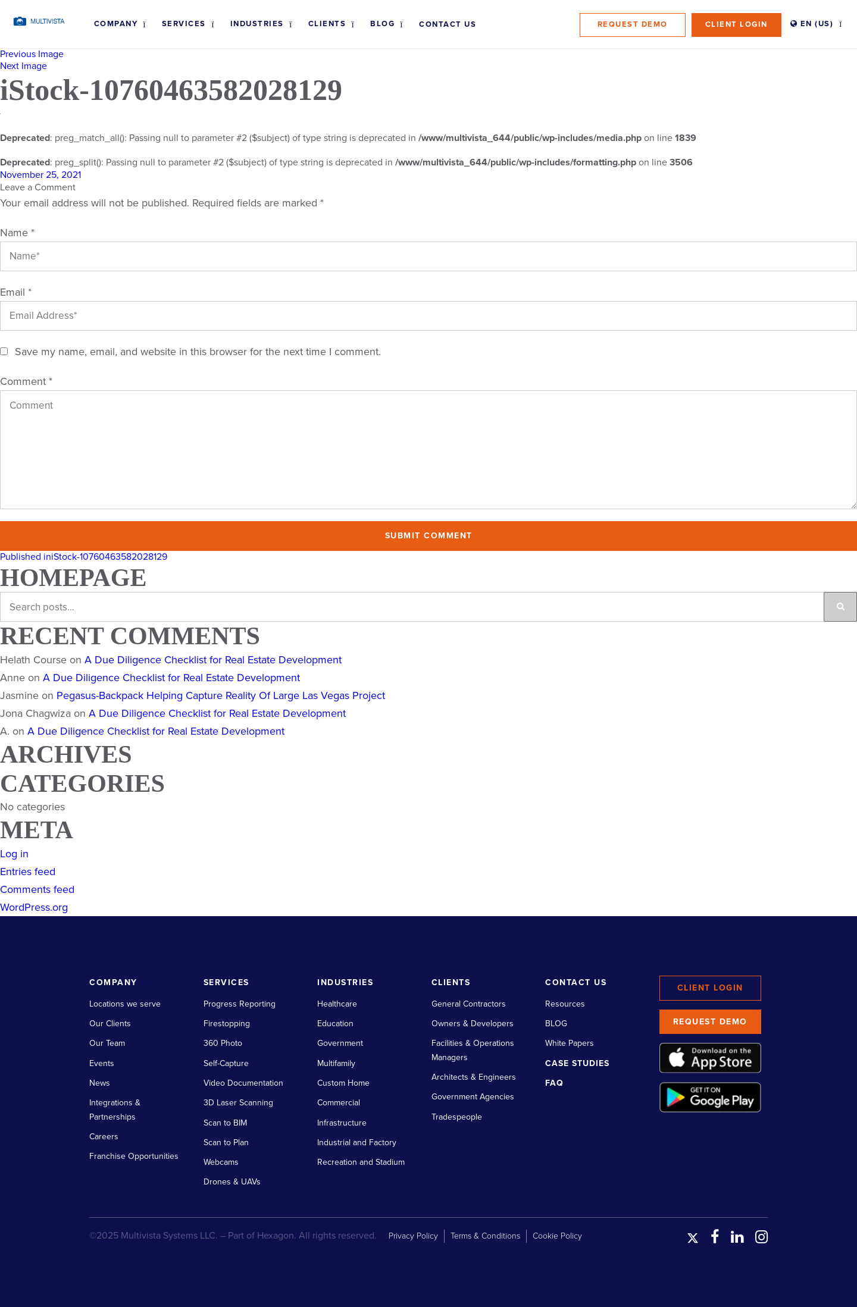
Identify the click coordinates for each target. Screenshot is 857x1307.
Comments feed (37, 889)
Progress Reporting (240, 1004)
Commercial (338, 1103)
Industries (257, 24)
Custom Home (343, 1083)
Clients (327, 24)
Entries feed (27, 871)
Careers (103, 1137)
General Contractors (468, 1004)
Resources (565, 1004)
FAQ (554, 1083)
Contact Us (447, 24)
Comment (26, 381)
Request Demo (633, 24)
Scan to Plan (226, 1142)
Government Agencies (472, 1097)
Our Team (107, 1043)
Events (101, 1063)
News (99, 1083)
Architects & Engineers (473, 1077)
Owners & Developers (472, 1023)
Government (340, 1043)
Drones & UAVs (232, 1182)
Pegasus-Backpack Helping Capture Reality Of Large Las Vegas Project (221, 695)
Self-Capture (226, 1063)
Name (17, 232)
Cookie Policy (557, 1236)
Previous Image (32, 54)
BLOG (556, 1023)
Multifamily (336, 1063)
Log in (14, 853)
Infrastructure (342, 1123)
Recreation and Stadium (361, 1162)
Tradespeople (456, 1117)
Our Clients (110, 1023)
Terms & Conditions (485, 1236)
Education (335, 1023)
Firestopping (227, 1023)
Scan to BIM (225, 1123)
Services (184, 24)
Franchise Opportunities (134, 1156)
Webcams (221, 1162)
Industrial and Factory (356, 1142)
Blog (382, 24)
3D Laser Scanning (238, 1103)
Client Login (736, 24)
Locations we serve (125, 1004)
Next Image (23, 66)
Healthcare (337, 1004)
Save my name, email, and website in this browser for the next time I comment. (198, 351)
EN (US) (812, 24)
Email (16, 292)
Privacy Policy (413, 1236)
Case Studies (577, 1063)
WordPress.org (34, 907)
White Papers (569, 1043)
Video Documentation (243, 1083)
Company (116, 24)
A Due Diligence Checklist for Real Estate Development (213, 659)
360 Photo (223, 1043)
